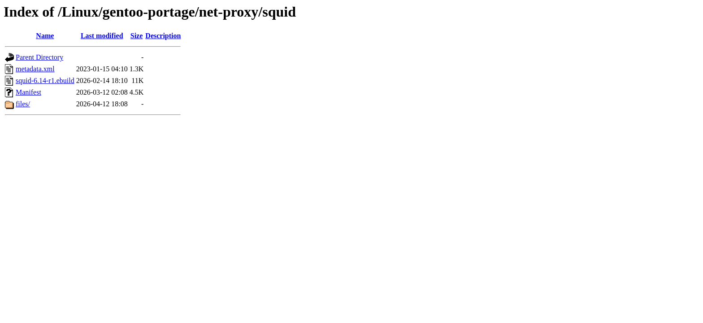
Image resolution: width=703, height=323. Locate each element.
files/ (23, 104)
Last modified (102, 35)
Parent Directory (39, 57)
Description (163, 35)
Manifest (28, 92)
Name (45, 35)
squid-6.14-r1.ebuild (45, 80)
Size (136, 35)
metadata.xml (35, 69)
